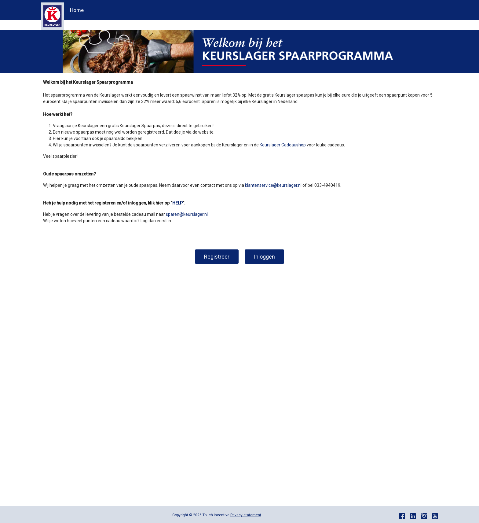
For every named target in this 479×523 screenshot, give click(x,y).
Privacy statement (245, 515)
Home (77, 10)
